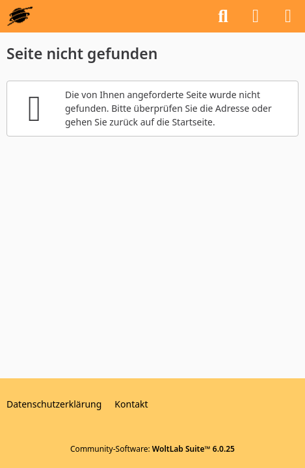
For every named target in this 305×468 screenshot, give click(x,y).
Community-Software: (152, 448)
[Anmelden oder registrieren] (256, 16)
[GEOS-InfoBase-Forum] (20, 16)
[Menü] (288, 16)
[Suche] (223, 16)
